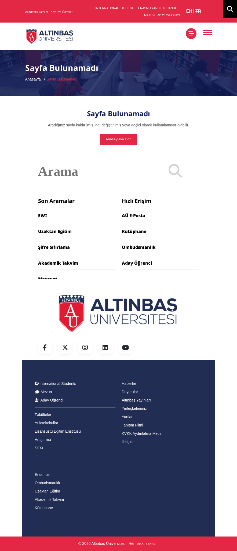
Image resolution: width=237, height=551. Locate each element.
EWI (42, 215)
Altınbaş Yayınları (136, 400)
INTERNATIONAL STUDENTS (116, 8)
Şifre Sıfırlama (54, 247)
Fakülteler (43, 415)
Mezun (43, 392)
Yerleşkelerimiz (134, 408)
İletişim (128, 442)
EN (189, 11)
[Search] (175, 171)
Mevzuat (47, 279)
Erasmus (42, 474)
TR (198, 11)
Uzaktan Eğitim (55, 231)
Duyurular (130, 392)
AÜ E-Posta (133, 215)
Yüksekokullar (46, 423)
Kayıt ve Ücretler (61, 11)
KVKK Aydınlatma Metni (142, 433)
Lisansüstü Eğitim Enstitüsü (58, 431)
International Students (55, 383)
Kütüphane (134, 231)
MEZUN (149, 15)
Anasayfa (33, 79)
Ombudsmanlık (139, 247)
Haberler (129, 383)
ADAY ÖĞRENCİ (168, 15)
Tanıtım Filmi (132, 425)
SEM (39, 448)
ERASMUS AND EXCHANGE (157, 8)
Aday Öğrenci (137, 263)
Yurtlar (127, 417)
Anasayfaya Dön (118, 139)
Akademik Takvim (36, 11)
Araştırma (43, 439)
